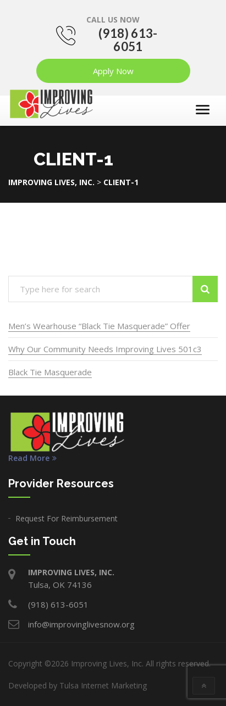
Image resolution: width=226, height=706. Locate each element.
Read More (32, 458)
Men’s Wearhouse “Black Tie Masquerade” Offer (99, 325)
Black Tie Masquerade (50, 371)
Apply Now (113, 70)
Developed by (77, 685)
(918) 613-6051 (127, 40)
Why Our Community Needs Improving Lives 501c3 (105, 348)
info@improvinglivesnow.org (81, 624)
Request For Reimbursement (66, 518)
